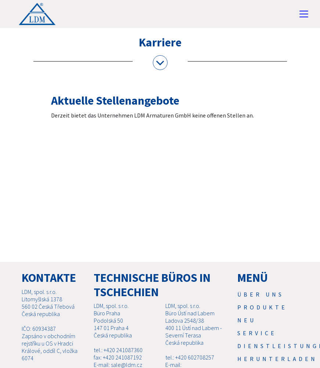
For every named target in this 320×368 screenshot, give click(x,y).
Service (257, 333)
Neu (246, 320)
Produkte (262, 307)
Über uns (260, 294)
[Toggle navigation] (304, 14)
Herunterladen (277, 358)
